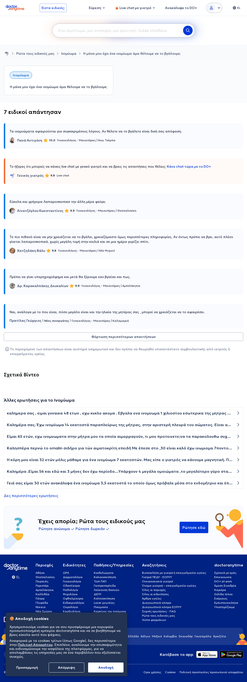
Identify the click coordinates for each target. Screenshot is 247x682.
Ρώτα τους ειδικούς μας (35, 53)
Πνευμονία (101, 607)
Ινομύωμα (68, 53)
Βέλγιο (145, 636)
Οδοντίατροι (71, 585)
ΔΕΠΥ (97, 594)
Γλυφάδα (42, 602)
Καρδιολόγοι (72, 611)
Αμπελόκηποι (45, 590)
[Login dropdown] (214, 8)
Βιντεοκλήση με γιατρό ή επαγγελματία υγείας (174, 573)
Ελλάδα (133, 636)
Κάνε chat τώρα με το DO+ (189, 166)
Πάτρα (40, 598)
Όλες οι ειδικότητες (155, 594)
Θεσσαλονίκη (45, 577)
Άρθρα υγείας (152, 598)
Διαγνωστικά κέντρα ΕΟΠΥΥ (161, 607)
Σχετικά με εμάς (225, 573)
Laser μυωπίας (104, 602)
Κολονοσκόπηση (105, 577)
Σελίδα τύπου (223, 594)
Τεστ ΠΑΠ (100, 581)
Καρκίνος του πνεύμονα (110, 611)
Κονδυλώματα (104, 573)
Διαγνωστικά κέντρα (156, 602)
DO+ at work (223, 581)
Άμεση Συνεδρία (225, 585)
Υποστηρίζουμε (224, 607)
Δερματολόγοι (73, 577)
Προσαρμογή (27, 667)
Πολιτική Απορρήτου (35, 645)
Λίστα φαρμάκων (154, 620)
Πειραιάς (42, 581)
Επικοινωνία (223, 577)
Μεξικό (157, 636)
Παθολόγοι (70, 590)
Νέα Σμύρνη (44, 611)
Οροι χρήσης (152, 672)
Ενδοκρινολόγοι (73, 602)
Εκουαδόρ (186, 636)
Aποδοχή (106, 667)
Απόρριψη (66, 667)
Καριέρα (220, 590)
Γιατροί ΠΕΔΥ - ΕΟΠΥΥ (157, 577)
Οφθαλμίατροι (73, 598)
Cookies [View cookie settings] (170, 672)
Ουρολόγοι (70, 607)
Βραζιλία (219, 636)
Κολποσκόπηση (104, 598)
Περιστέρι (42, 585)
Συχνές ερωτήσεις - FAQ (159, 611)
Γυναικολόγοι (72, 581)
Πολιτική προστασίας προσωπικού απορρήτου (211, 672)
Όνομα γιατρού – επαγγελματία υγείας (169, 585)
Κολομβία (170, 636)
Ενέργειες (221, 598)
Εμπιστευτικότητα (226, 602)
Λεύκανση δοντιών (106, 590)
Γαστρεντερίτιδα (105, 585)
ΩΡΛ (66, 573)
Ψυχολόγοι (70, 594)
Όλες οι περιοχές (154, 590)
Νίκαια (41, 607)
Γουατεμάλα (203, 636)
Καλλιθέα (42, 594)
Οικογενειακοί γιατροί (157, 581)
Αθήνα (40, 573)
